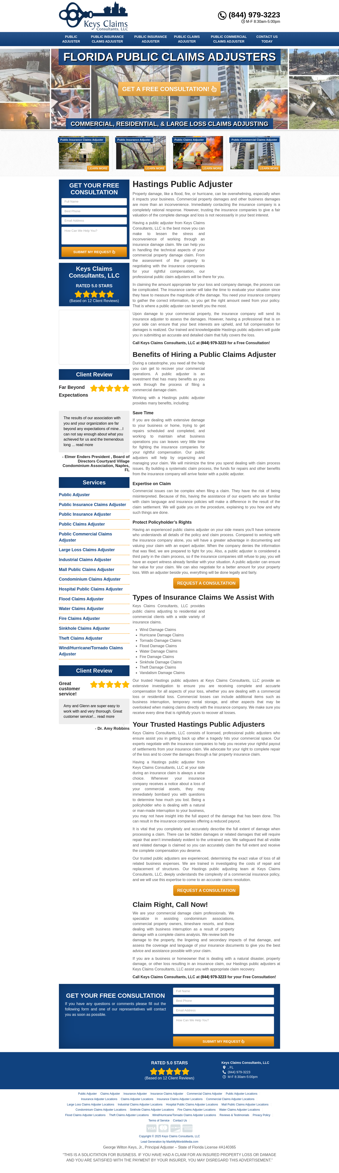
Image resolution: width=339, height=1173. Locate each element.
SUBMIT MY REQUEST (94, 252)
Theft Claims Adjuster (80, 638)
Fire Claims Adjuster (79, 618)
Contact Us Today (267, 39)
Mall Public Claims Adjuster (86, 569)
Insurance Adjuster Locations (99, 1099)
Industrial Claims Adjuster (85, 559)
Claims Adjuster (110, 1093)
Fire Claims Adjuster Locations (197, 1109)
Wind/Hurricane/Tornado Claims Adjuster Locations (184, 1115)
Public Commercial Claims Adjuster (229, 39)
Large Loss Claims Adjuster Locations (90, 1104)
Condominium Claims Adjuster (90, 579)
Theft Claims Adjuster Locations (129, 1115)
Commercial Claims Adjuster (204, 1093)
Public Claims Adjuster (187, 39)
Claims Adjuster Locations (137, 1099)
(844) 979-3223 (249, 15)
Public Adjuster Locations (241, 1093)
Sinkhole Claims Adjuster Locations (152, 1109)
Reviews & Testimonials (234, 1115)
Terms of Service (159, 1120)
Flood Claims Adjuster (81, 599)
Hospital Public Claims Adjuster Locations (192, 1104)
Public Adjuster (71, 39)
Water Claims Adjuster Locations (239, 1109)
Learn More (98, 168)
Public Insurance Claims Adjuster (107, 39)
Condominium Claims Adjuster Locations (101, 1109)
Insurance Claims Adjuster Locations (179, 1099)
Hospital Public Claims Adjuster (91, 589)
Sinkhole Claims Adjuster (84, 628)
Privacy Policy (261, 1115)
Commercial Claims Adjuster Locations (230, 1099)
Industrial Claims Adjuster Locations (140, 1104)
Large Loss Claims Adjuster (87, 549)
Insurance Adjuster (135, 1093)
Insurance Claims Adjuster (166, 1093)
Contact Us (180, 1120)
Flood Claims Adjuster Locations (85, 1115)
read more (84, 445)
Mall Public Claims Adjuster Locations (245, 1104)
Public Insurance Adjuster (150, 39)
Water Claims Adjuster (81, 608)
